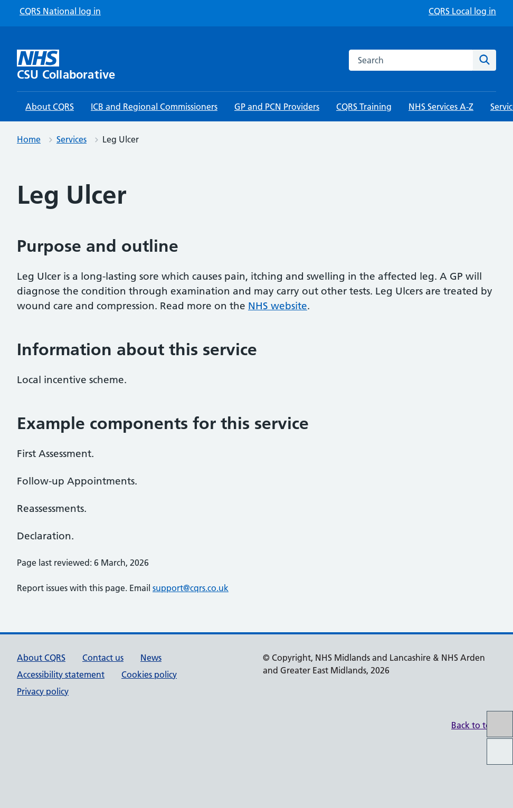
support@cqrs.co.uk (191, 588)
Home (29, 139)
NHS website (277, 306)
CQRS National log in (60, 11)
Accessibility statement (60, 674)
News (151, 657)
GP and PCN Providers (276, 106)
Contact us (103, 657)
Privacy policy (43, 691)
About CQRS (49, 106)
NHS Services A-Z (440, 106)
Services (71, 139)
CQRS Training (364, 106)
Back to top (473, 725)
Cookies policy (149, 674)
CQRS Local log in (462, 11)
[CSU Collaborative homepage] (77, 65)
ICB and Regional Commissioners (154, 106)
